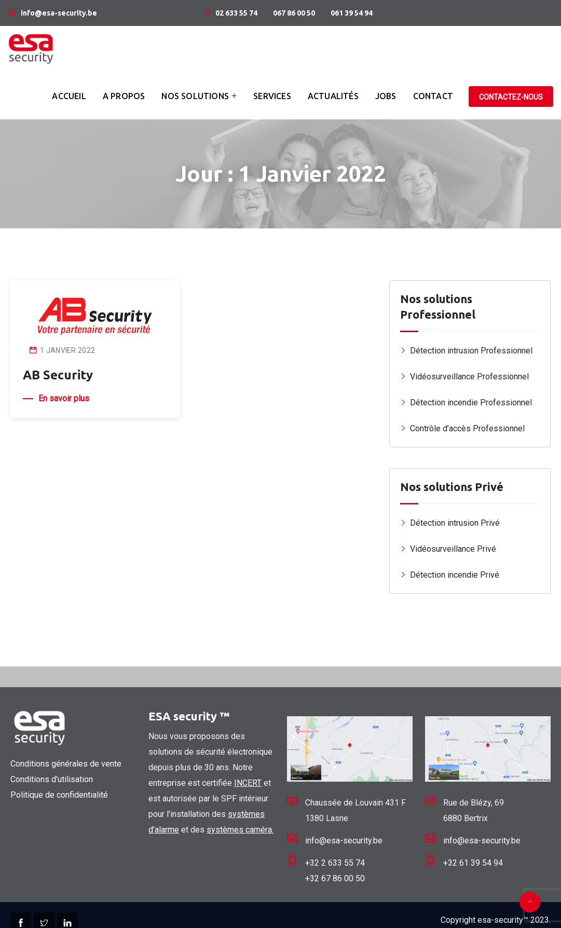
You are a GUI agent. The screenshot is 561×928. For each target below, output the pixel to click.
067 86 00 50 (294, 13)
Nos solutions (195, 96)
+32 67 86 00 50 (335, 878)
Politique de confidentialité (59, 795)
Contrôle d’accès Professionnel (467, 428)
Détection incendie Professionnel (471, 402)
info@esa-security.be (59, 13)
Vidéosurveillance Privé (453, 549)
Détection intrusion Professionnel (471, 351)
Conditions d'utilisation (51, 779)
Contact (433, 96)
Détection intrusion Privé (455, 523)
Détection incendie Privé (454, 575)
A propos (124, 96)
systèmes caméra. (240, 830)
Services (272, 96)
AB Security (58, 375)
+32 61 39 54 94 (473, 863)
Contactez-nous (511, 97)
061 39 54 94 (352, 13)
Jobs (385, 96)
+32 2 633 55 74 (335, 863)
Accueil (69, 96)
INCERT (248, 783)
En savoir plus (63, 398)
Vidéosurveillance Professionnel (469, 376)
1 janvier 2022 (67, 350)
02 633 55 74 (236, 13)
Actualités (333, 96)
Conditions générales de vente (65, 764)
